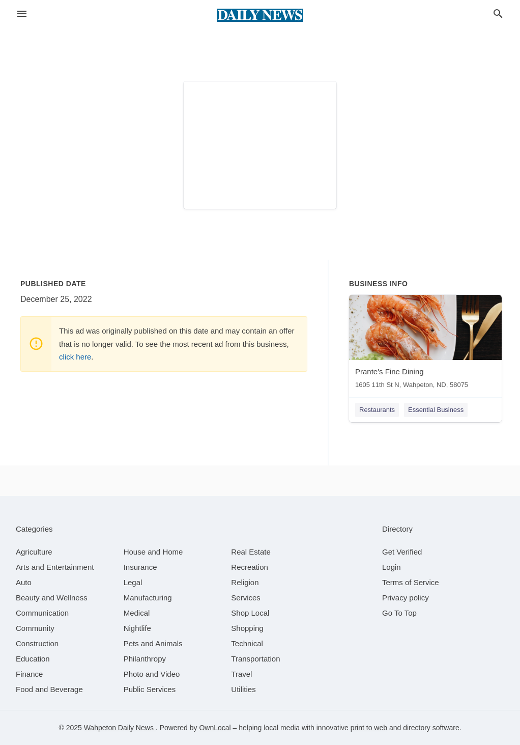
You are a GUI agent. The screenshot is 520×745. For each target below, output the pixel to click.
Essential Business (436, 409)
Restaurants (377, 409)
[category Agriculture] (34, 551)
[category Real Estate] (251, 551)
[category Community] (35, 628)
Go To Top (399, 613)
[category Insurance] (140, 567)
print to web (369, 728)
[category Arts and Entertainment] (55, 567)
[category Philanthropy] (145, 658)
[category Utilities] (243, 689)
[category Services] (246, 597)
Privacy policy (405, 597)
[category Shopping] (247, 628)
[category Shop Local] (250, 613)
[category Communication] (42, 613)
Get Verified (402, 551)
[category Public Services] (150, 689)
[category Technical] (247, 643)
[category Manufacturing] (148, 597)
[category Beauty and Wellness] (52, 597)
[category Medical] (137, 613)
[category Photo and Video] (152, 674)
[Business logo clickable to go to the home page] (260, 15)
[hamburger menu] (22, 14)
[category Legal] (133, 582)
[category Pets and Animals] (153, 643)
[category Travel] (241, 674)
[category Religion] (244, 582)
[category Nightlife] (137, 628)
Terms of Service (410, 582)
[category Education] (33, 658)
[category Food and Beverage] (49, 689)
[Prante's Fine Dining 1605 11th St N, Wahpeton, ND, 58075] (425, 344)
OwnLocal (214, 728)
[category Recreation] (249, 567)
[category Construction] (37, 643)
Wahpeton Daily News (120, 728)
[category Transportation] (255, 658)
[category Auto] (24, 582)
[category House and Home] (153, 551)
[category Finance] (29, 674)
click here (75, 356)
